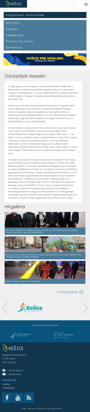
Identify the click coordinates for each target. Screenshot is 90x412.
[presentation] (5, 308)
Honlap (6, 384)
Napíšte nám (14, 374)
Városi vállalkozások (45, 325)
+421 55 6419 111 (15, 370)
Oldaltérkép (8, 387)
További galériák (67, 292)
